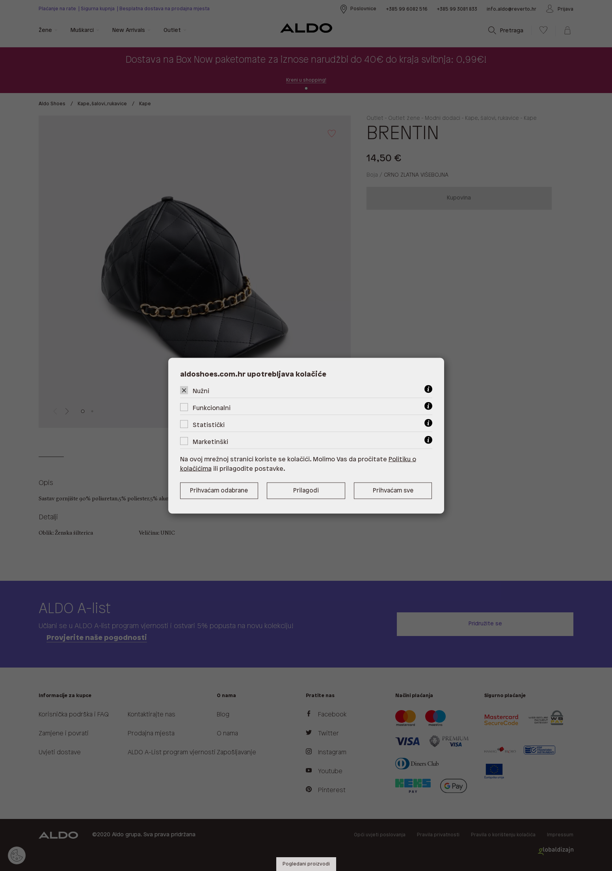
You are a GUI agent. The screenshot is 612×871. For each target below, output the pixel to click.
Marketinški (210, 441)
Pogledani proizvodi (306, 864)
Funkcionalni (212, 408)
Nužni (201, 391)
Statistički (209, 425)
